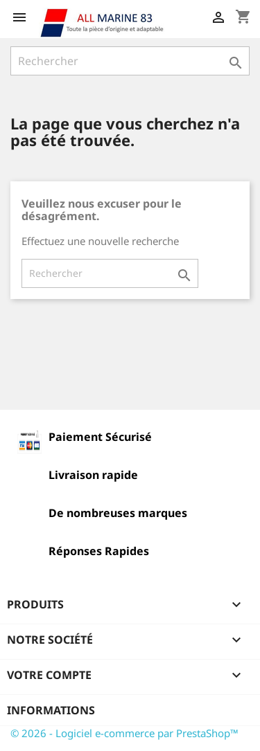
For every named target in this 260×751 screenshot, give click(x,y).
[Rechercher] (130, 60)
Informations (51, 710)
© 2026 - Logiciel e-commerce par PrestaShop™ (124, 733)
